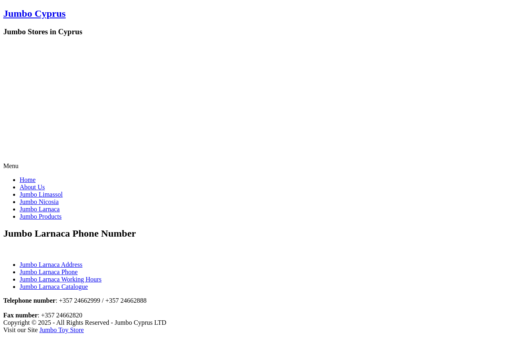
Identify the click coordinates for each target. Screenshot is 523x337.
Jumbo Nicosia (39, 201)
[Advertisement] (261, 101)
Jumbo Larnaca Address (51, 264)
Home (28, 179)
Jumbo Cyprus (34, 13)
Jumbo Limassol (41, 194)
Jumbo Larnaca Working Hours (61, 279)
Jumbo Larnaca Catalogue (54, 286)
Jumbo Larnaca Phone (49, 271)
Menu (10, 165)
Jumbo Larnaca (40, 209)
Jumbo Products (41, 216)
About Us (32, 187)
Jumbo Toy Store (61, 329)
